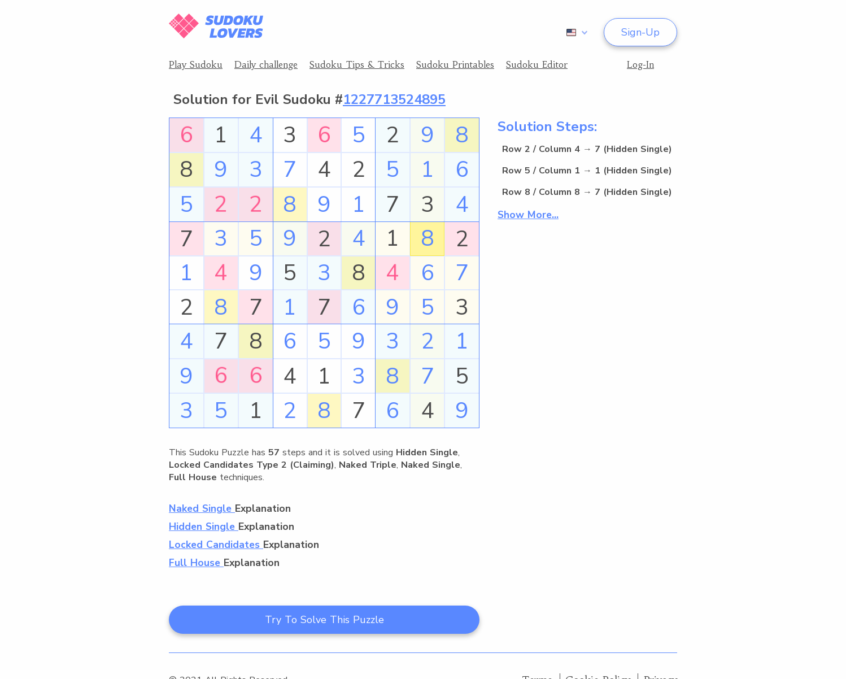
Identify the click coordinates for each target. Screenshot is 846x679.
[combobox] (575, 32)
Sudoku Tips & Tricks (356, 64)
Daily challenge (266, 64)
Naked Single (202, 508)
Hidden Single (203, 526)
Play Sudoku (196, 64)
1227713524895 (394, 99)
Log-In (640, 64)
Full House (196, 562)
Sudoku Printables (455, 64)
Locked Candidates (216, 544)
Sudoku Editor (537, 64)
